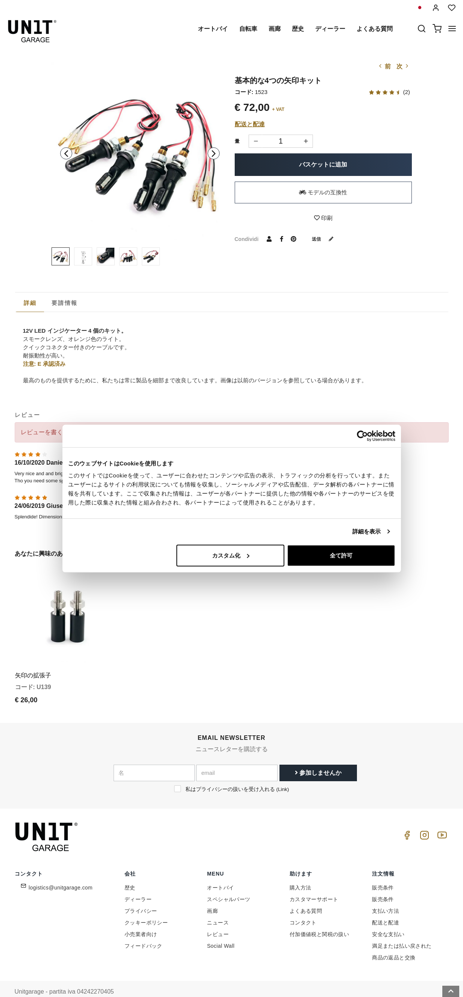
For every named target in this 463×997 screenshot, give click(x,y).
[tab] (30, 303)
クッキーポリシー (146, 908)
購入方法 (300, 873)
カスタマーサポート (314, 885)
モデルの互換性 (323, 192)
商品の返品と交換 (393, 943)
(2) (389, 92)
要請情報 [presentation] (64, 303)
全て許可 (341, 555)
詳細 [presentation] (30, 303)
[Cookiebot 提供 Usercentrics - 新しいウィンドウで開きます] (362, 436)
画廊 (275, 29)
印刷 (323, 218)
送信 (325, 239)
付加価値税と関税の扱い (319, 920)
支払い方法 (385, 897)
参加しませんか (318, 758)
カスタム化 (230, 555)
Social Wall (220, 932)
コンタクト (303, 908)
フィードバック (143, 932)
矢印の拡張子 (33, 661)
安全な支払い (388, 920)
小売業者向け (140, 920)
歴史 (298, 29)
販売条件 (383, 873)
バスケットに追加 (323, 164)
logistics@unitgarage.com (61, 873)
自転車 (248, 29)
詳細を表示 (366, 531)
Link (282, 774)
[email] (237, 758)
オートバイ (213, 29)
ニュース (218, 908)
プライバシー (140, 897)
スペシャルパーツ (228, 885)
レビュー (218, 920)
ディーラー (330, 29)
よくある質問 (375, 29)
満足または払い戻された (401, 932)
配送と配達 (250, 124)
